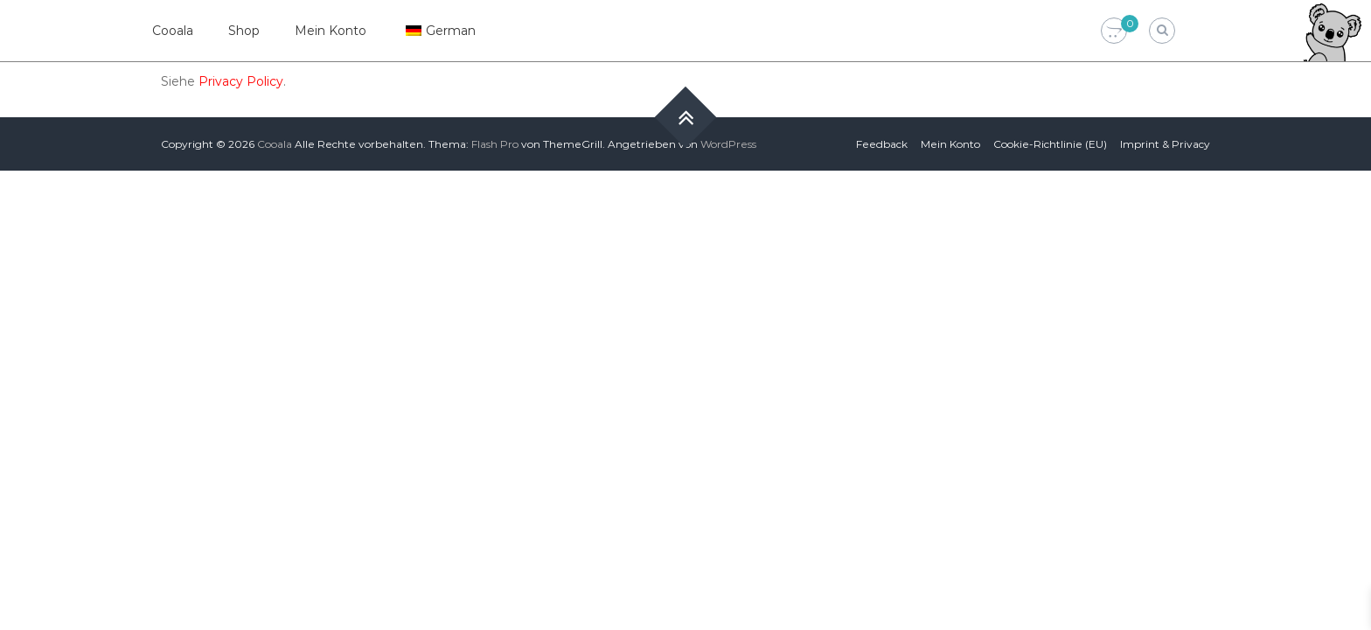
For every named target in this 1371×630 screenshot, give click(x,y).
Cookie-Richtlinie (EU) (1050, 143)
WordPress (728, 143)
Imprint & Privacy (1165, 143)
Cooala (172, 30)
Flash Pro (494, 143)
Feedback (882, 143)
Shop (244, 30)
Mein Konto (330, 30)
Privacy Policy (240, 81)
